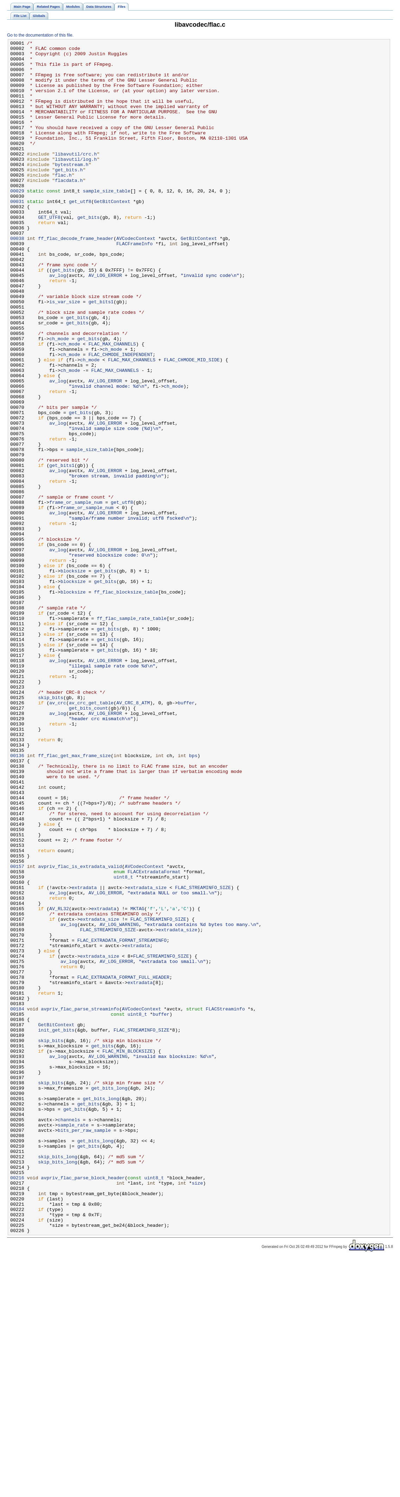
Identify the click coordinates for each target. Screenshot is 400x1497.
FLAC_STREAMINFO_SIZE (203, 1057)
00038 (17, 278)
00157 (17, 1032)
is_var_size (64, 354)
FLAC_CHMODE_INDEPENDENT (120, 417)
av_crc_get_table (91, 835)
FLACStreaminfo (225, 1203)
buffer (186, 835)
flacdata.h (69, 208)
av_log (57, 322)
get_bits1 (100, 354)
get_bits (88, 253)
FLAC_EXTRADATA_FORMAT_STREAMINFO (122, 1120)
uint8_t (123, 1044)
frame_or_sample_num (75, 595)
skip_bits (50, 829)
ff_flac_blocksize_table (126, 702)
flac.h (63, 202)
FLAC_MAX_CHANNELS (112, 405)
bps (193, 899)
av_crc (57, 835)
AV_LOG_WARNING (119, 1101)
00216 (17, 1405)
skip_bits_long (57, 1380)
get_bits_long (109, 1298)
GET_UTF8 (49, 253)
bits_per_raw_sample (84, 1348)
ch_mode (59, 398)
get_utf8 (80, 234)
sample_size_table (106, 221)
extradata (84, 1057)
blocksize (73, 677)
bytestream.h (71, 189)
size (197, 1412)
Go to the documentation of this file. (40, 35)
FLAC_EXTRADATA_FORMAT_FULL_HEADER (123, 1165)
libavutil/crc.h (76, 177)
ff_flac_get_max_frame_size (74, 899)
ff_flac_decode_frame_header (75, 278)
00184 (17, 1203)
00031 (17, 234)
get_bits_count (88, 842)
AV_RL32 (59, 1082)
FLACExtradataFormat (154, 1038)
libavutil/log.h (76, 183)
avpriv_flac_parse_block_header (83, 1405)
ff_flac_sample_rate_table (132, 734)
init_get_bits (56, 1228)
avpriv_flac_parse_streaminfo (80, 1203)
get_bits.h (69, 196)
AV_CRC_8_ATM (133, 835)
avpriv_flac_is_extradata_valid (80, 1032)
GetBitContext (112, 234)
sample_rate (73, 1342)
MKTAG (137, 1082)
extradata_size (147, 1057)
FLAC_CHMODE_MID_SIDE (192, 424)
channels (69, 1336)
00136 (17, 899)
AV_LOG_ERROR (105, 322)
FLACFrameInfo (134, 284)
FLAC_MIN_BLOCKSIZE (127, 1253)
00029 (17, 221)
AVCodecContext (135, 278)
